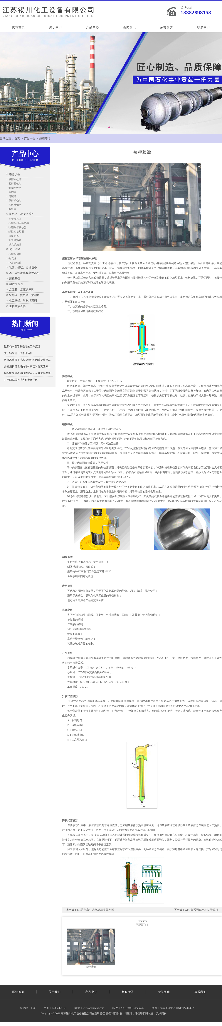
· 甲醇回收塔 (13, 179)
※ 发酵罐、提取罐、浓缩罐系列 (25, 295)
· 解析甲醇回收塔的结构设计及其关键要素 (27, 373)
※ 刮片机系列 (14, 284)
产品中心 (92, 27)
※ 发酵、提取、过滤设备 (21, 267)
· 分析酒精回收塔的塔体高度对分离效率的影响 (28, 366)
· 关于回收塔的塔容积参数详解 (20, 379)
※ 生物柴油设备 (16, 306)
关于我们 (55, 27)
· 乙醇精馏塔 (13, 205)
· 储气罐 (11, 258)
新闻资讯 (129, 27)
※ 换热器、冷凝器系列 (20, 213)
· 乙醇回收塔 (13, 183)
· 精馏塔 (11, 196)
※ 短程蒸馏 (13, 278)
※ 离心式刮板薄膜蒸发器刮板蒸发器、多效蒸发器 (25, 273)
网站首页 (18, 27)
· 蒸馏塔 (11, 192)
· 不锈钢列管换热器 (17, 223)
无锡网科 (161, 1013)
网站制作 (148, 1013)
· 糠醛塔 (11, 209)
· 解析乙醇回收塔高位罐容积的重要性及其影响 (28, 359)
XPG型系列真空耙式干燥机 (201, 909)
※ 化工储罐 (13, 249)
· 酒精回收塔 (13, 188)
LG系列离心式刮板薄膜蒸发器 (95, 909)
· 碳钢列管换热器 (16, 227)
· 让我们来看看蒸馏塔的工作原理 (21, 346)
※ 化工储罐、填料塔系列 (21, 300)
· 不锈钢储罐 (13, 254)
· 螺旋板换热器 (15, 231)
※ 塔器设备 (13, 174)
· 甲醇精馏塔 (13, 200)
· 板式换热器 (13, 244)
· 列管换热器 (13, 219)
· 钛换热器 (12, 236)
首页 (17, 138)
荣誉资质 (166, 27)
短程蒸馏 (44, 138)
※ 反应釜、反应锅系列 (20, 289)
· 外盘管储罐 (13, 262)
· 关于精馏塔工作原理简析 (18, 353)
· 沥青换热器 (13, 240)
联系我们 (203, 27)
